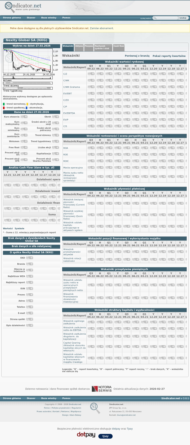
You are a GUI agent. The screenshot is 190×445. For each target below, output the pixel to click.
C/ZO (66, 100)
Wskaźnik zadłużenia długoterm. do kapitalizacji (74, 336)
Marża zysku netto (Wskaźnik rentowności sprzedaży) (73, 177)
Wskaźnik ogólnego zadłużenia (73, 322)
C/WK (66, 80)
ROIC (66, 161)
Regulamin (76, 408)
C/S (65, 126)
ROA (65, 148)
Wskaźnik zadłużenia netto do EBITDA (74, 328)
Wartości (8, 228)
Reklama (65, 412)
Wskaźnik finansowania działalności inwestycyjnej (70, 298)
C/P (65, 106)
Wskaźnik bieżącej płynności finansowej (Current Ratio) (74, 203)
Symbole (19, 228)
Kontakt (56, 412)
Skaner (31, 17)
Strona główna (12, 17)
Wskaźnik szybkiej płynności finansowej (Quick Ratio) (73, 215)
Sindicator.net (75, 404)
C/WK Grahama (71, 87)
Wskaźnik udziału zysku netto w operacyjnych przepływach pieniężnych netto (73, 285)
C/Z (65, 74)
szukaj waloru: (146, 18)
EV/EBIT (67, 93)
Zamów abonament (101, 28)
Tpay (130, 428)
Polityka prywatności (61, 408)
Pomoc (66, 17)
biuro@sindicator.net (126, 415)
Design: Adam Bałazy (71, 415)
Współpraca (76, 412)
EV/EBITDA (69, 113)
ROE (65, 154)
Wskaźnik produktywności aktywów (72, 252)
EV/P (65, 119)
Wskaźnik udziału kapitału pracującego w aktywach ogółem (73, 226)
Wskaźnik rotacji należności (72, 259)
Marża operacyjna (73, 167)
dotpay (116, 428)
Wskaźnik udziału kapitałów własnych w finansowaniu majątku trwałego (74, 358)
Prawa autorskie (44, 412)
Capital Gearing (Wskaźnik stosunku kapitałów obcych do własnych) (74, 347)
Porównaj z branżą (137, 55)
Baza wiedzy (48, 17)
